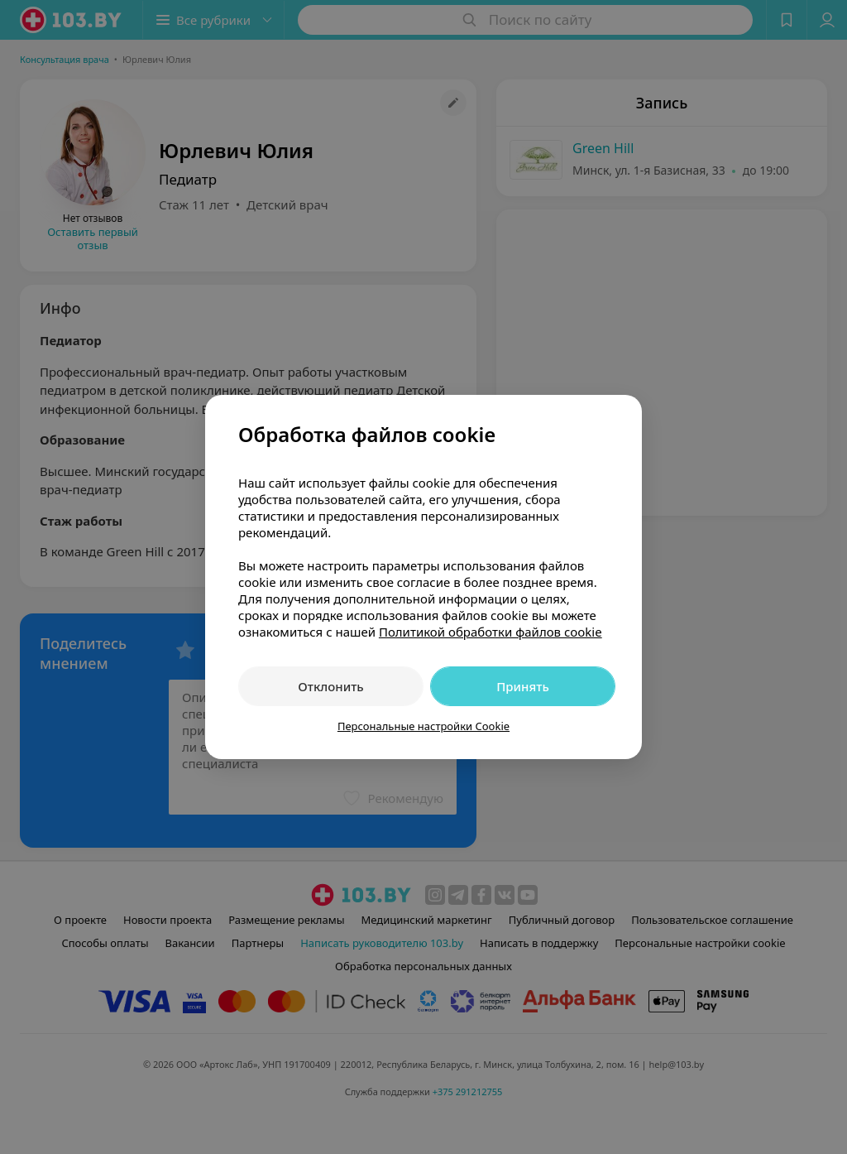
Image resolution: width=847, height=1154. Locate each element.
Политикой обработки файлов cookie (490, 631)
